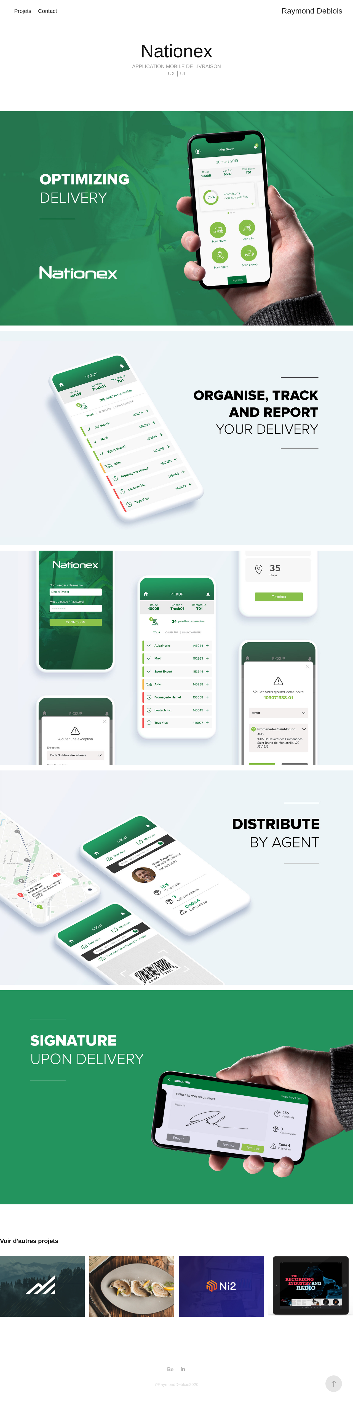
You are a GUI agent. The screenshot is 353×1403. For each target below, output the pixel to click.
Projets (22, 11)
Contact (47, 11)
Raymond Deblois (312, 11)
